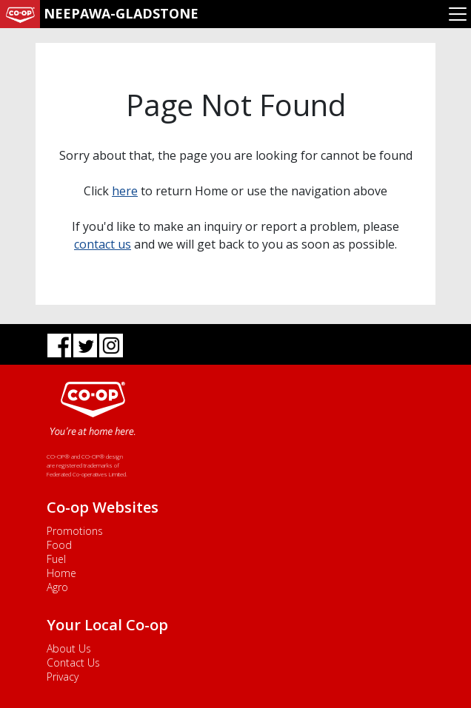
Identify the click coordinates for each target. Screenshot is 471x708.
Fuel (56, 559)
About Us (69, 648)
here (125, 191)
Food (59, 545)
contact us (102, 244)
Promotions (75, 531)
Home (61, 573)
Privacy (62, 677)
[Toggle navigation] (458, 14)
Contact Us (73, 662)
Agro (57, 587)
